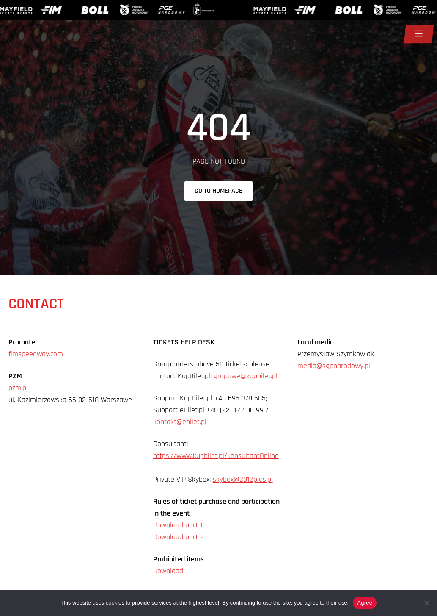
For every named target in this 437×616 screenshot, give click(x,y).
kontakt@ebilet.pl (179, 422)
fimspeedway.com (35, 354)
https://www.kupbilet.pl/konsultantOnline (216, 456)
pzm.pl (18, 388)
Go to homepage (218, 190)
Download (168, 571)
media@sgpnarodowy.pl (333, 366)
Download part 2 (178, 537)
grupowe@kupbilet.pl (246, 376)
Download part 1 (178, 525)
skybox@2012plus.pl (243, 479)
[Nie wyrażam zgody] (426, 603)
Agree (364, 602)
